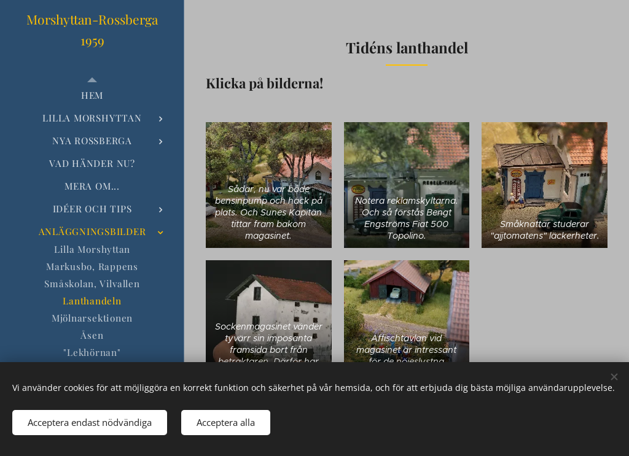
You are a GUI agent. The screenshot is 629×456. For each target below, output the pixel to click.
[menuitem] (92, 95)
